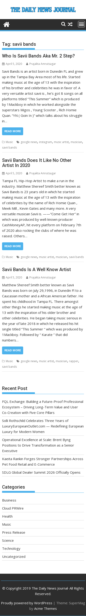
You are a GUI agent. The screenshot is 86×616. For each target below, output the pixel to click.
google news (29, 142)
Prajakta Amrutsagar (41, 64)
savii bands (9, 147)
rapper (73, 361)
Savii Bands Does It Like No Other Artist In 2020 (36, 163)
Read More (12, 131)
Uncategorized (13, 556)
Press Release (13, 532)
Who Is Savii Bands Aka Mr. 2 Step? (38, 56)
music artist (61, 142)
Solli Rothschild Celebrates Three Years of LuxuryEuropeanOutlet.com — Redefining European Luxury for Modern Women (43, 426)
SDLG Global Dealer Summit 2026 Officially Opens (41, 472)
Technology (11, 548)
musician (76, 142)
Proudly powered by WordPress (26, 603)
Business (9, 500)
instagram (45, 142)
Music (9, 142)
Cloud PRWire (13, 508)
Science (8, 540)
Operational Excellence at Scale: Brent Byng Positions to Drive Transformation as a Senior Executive (38, 445)
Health (7, 516)
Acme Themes (45, 608)
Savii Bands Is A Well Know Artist (36, 269)
